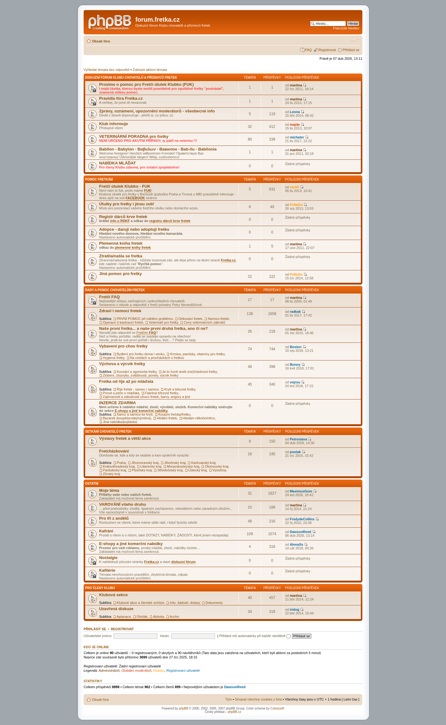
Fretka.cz (228, 260)
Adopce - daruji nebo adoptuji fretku (134, 229)
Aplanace (124, 616)
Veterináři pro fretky (163, 322)
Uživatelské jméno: (98, 636)
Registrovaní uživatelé (183, 670)
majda (295, 124)
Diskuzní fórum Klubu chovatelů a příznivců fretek (131, 77)
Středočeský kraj (169, 470)
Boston (296, 347)
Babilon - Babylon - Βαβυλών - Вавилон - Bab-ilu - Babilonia (157, 149)
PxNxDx (296, 205)
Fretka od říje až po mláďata (126, 381)
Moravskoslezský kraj (183, 466)
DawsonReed (300, 532)
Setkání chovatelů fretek (108, 431)
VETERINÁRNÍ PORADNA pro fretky (133, 136)
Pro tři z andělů (114, 518)
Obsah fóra (101, 41)
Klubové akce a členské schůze (140, 603)
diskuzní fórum (183, 562)
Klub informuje (113, 123)
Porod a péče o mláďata (121, 393)
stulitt (294, 187)
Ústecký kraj (197, 470)
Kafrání (106, 531)
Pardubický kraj (114, 470)
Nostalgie (108, 557)
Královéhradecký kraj (119, 466)
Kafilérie (107, 570)
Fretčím (146, 332)
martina (296, 85)
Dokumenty (214, 603)
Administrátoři (109, 670)
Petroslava (298, 439)
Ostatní (91, 483)
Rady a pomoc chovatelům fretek (115, 290)
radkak (295, 311)
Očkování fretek (190, 319)
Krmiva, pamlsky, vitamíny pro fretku (197, 354)
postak (295, 452)
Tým (228, 699)
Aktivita (158, 616)
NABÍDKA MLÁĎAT (117, 163)
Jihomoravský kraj (145, 463)
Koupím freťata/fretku (174, 414)
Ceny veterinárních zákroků (204, 322)
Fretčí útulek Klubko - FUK (125, 186)
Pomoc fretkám (99, 179)
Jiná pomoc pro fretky (120, 273)
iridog (295, 609)
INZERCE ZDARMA (117, 402)
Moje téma (109, 490)
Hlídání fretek (167, 418)
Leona (295, 112)
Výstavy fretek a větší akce (125, 438)
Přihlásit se (351, 50)
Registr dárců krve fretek (123, 216)
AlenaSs (296, 544)
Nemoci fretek (218, 319)
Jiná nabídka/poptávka (120, 422)
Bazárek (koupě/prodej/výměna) (127, 418)
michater (297, 137)
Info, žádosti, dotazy (185, 603)
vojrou (295, 382)
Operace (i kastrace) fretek (123, 322)
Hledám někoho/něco (199, 418)
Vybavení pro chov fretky (123, 346)
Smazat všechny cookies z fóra (258, 699)
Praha (121, 463)
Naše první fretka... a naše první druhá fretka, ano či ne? (153, 328)
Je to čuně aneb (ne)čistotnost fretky (189, 371)
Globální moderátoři (136, 670)
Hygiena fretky (114, 358)
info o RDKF (120, 221)
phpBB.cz (234, 712)
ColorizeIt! (277, 708)
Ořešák (142, 616)
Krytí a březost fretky (179, 389)
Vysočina (219, 470)
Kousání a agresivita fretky (137, 371)
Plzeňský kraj (142, 470)
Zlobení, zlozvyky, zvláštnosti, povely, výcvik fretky (140, 375)
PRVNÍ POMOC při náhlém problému (145, 319)
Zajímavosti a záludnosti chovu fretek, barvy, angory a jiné (146, 397)
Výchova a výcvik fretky (122, 363)
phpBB (183, 708)
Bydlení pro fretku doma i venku (141, 354)
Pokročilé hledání (346, 28)
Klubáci (158, 670)
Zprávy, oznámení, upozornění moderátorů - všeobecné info (157, 111)
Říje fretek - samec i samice (138, 389)
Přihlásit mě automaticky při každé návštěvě (255, 636)
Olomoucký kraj (216, 466)
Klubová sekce (113, 594)
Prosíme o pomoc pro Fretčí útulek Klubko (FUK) (146, 84)
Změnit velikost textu (354, 40)
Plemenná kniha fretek (120, 243)
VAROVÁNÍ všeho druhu (122, 504)
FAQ (308, 50)
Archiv (174, 616)
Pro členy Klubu (100, 588)
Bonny (295, 364)
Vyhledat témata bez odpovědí (106, 70)
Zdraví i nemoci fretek (120, 310)
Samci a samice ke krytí (135, 414)
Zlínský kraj (111, 474)
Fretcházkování (114, 451)
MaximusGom (301, 491)
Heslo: (164, 636)
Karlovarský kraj (203, 463)
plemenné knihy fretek (133, 247)
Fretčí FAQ (109, 297)
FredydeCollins (302, 519)
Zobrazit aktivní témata (150, 70)
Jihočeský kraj (175, 463)
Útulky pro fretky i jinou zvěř (126, 204)
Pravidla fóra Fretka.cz (121, 98)
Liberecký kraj (150, 466)
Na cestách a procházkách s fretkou (157, 358)
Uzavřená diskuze (116, 608)
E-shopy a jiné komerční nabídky (141, 411)
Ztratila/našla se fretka (120, 256)
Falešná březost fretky (161, 393)
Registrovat (327, 50)
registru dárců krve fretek (169, 221)
